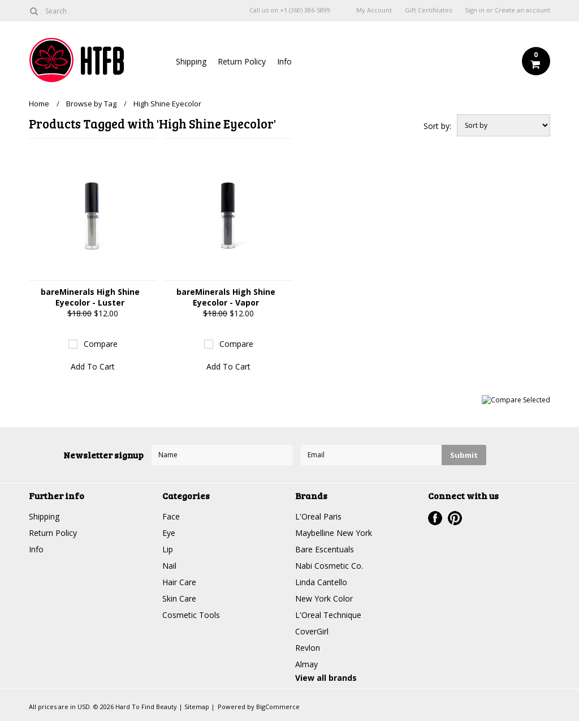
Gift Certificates (428, 10)
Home (39, 103)
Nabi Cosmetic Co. (329, 565)
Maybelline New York (333, 532)
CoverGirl (312, 631)
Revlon (307, 647)
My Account (374, 10)
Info (284, 61)
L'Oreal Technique (328, 615)
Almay (306, 664)
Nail (169, 565)
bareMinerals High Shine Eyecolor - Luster (90, 297)
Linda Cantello (321, 582)
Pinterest (455, 518)
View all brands (326, 677)
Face (171, 516)
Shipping (191, 61)
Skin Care (179, 598)
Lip (167, 549)
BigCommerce (278, 706)
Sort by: (437, 126)
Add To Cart (93, 366)
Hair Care (179, 582)
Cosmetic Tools (191, 615)
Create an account (522, 10)
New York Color (324, 598)
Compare (101, 343)
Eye (168, 532)
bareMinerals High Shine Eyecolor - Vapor (225, 297)
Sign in (475, 10)
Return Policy (242, 61)
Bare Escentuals (324, 549)
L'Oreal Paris (318, 516)
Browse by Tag (91, 103)
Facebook (435, 518)
